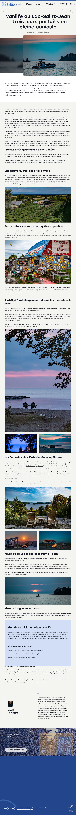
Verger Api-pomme (48, 175)
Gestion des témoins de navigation (25, 809)
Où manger (29, 4)
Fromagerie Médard (56, 154)
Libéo (72, 811)
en (74, 4)
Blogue (62, 3)
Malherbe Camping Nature (34, 466)
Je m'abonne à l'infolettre (16, 751)
